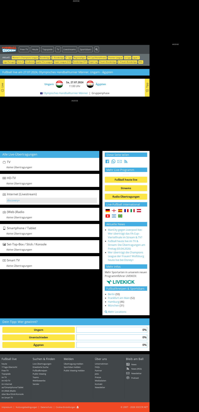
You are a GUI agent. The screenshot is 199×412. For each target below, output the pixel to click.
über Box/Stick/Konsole (13, 394)
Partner (98, 370)
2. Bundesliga (58, 57)
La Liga (128, 57)
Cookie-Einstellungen (65, 407)
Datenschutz (46, 407)
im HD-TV (6, 380)
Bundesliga (45, 57)
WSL (141, 62)
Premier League (115, 57)
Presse (98, 377)
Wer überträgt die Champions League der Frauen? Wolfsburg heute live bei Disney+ (126, 256)
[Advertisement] (76, 22)
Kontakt (98, 384)
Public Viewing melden (74, 370)
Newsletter (100, 387)
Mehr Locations (115, 312)
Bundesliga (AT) (80, 62)
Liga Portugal (9, 62)
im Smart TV (7, 397)
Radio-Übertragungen (126, 196)
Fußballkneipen (40, 370)
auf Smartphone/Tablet (12, 387)
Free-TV (24, 49)
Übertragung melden (73, 363)
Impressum (7, 407)
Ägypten (38, 345)
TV (58, 49)
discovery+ (13, 200)
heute (4, 363)
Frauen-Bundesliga (107, 62)
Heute (35, 49)
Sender (36, 384)
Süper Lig (93, 62)
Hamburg (113, 301)
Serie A (20, 62)
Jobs (97, 373)
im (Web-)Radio (9, 390)
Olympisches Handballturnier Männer (65, 93)
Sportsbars (85, 49)
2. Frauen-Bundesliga (127, 62)
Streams (126, 188)
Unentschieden (38, 337)
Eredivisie (30, 62)
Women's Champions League (25, 57)
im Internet (7, 384)
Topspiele (47, 49)
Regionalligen (80, 57)
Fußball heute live (126, 179)
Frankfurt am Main (119, 298)
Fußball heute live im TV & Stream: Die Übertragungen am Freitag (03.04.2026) (126, 244)
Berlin (111, 294)
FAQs (97, 367)
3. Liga (69, 57)
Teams (36, 377)
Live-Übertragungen (42, 363)
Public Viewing (39, 373)
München (113, 305)
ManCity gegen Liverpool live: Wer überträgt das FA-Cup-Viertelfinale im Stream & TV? (125, 233)
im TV (4, 377)
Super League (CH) (62, 62)
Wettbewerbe (39, 380)
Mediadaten (100, 380)
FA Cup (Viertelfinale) (97, 57)
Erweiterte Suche (40, 367)
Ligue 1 (136, 57)
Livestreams (69, 49)
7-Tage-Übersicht (9, 367)
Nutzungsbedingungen (26, 407)
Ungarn (38, 330)
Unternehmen (101, 363)
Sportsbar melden (72, 367)
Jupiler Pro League (44, 62)
